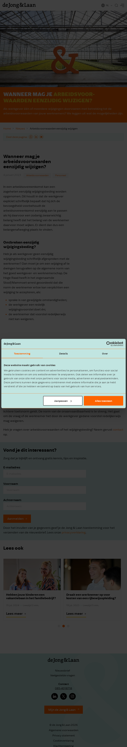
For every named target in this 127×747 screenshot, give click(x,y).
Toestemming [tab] (22, 353)
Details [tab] (63, 353)
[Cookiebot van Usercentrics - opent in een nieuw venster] (108, 343)
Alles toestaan (103, 400)
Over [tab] (105, 353)
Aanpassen (63, 400)
